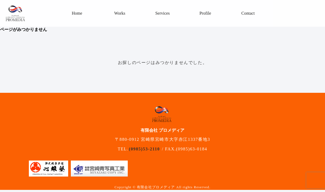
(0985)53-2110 (144, 149)
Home (77, 13)
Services (162, 13)
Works (119, 13)
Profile (205, 13)
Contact (248, 13)
